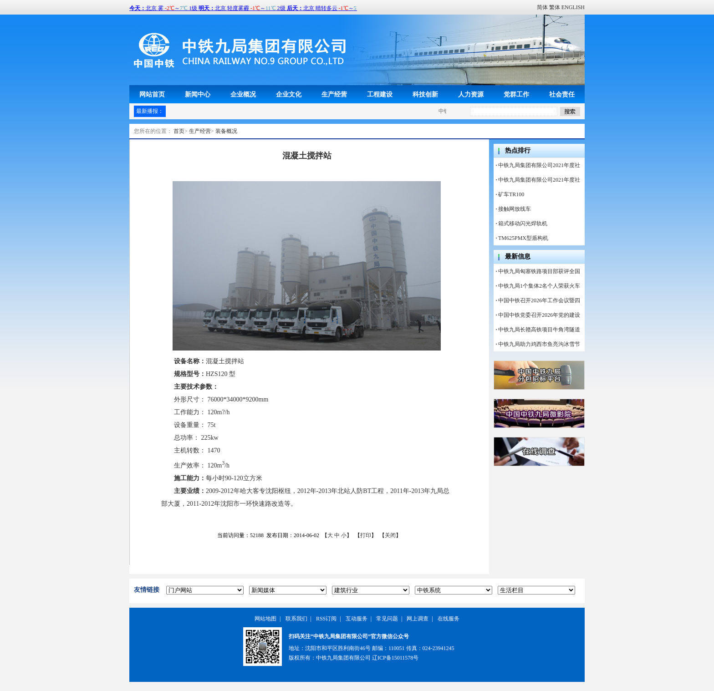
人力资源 (471, 94)
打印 (365, 535)
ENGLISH (573, 7)
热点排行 (517, 150)
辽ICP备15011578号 (395, 658)
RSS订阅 (326, 618)
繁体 (554, 7)
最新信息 (517, 256)
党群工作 (516, 94)
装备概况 (226, 131)
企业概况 (243, 94)
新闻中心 (197, 94)
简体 (542, 7)
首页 (178, 131)
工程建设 (380, 94)
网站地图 (265, 618)
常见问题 (387, 618)
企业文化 (288, 94)
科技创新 (425, 94)
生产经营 (334, 94)
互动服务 (356, 618)
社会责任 (562, 94)
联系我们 (296, 618)
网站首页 (152, 94)
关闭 (390, 535)
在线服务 (448, 618)
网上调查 (417, 618)
